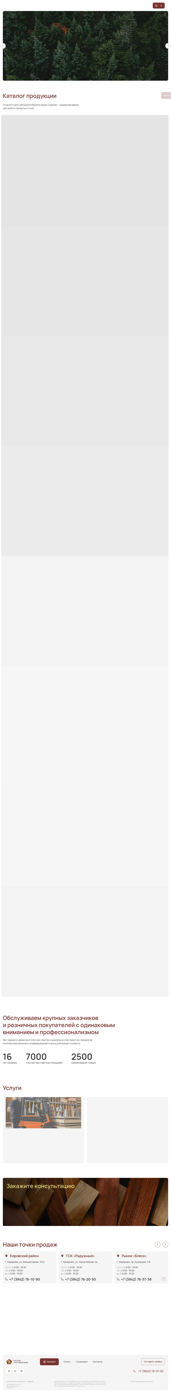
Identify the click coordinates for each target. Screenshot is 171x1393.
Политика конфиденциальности (142, 1381)
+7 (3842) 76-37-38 (136, 1279)
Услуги (66, 1361)
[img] (17, 1361)
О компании (82, 1361)
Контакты (97, 1361)
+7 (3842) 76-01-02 (150, 1371)
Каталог (49, 1362)
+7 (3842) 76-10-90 (24, 1279)
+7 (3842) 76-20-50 (80, 1279)
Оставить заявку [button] (153, 1361)
